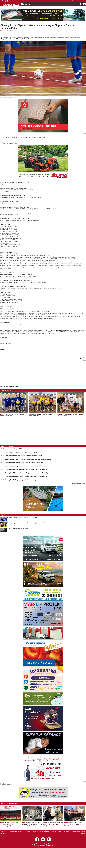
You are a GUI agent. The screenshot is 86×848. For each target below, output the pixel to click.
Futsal (5, 30)
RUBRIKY (25, 4)
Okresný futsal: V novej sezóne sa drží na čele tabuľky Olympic (40, 414)
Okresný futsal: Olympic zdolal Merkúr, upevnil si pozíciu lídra (21, 449)
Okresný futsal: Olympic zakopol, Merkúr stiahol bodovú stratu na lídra (26, 476)
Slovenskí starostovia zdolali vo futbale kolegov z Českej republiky (9, 824)
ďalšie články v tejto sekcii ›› (79, 483)
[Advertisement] (14, 373)
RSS (63, 831)
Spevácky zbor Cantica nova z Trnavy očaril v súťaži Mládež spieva (73, 824)
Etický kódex (53, 831)
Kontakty (67, 831)
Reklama (59, 831)
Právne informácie (31, 831)
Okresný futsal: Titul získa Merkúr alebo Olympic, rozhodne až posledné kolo (28, 459)
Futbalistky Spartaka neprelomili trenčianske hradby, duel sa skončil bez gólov (28, 523)
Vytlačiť (83, 358)
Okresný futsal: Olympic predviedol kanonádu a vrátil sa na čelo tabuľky (26, 466)
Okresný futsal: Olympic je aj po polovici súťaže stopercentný (23, 480)
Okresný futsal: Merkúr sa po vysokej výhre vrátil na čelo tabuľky (24, 462)
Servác (84, 1)
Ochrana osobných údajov (43, 831)
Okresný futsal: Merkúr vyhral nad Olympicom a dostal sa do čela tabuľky (26, 473)
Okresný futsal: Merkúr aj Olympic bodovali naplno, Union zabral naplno (26, 469)
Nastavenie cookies (75, 831)
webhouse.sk (50, 845)
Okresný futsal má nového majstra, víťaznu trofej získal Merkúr (23, 455)
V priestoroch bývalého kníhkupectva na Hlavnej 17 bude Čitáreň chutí (32, 824)
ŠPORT (1, 30)
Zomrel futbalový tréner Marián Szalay (17, 528)
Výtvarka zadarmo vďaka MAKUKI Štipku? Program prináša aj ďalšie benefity (53, 824)
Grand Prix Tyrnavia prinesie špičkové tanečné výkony (22, 517)
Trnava (2, 822)
